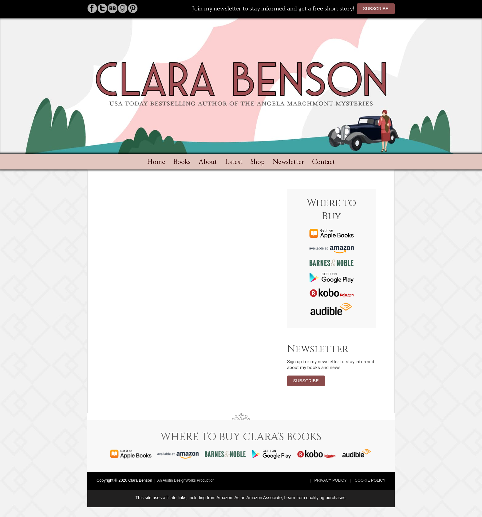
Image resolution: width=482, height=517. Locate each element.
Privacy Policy (330, 480)
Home (156, 161)
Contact (323, 161)
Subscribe (376, 8)
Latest (234, 161)
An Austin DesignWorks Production (186, 480)
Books (182, 161)
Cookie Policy (370, 480)
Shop (258, 161)
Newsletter (288, 161)
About (208, 161)
